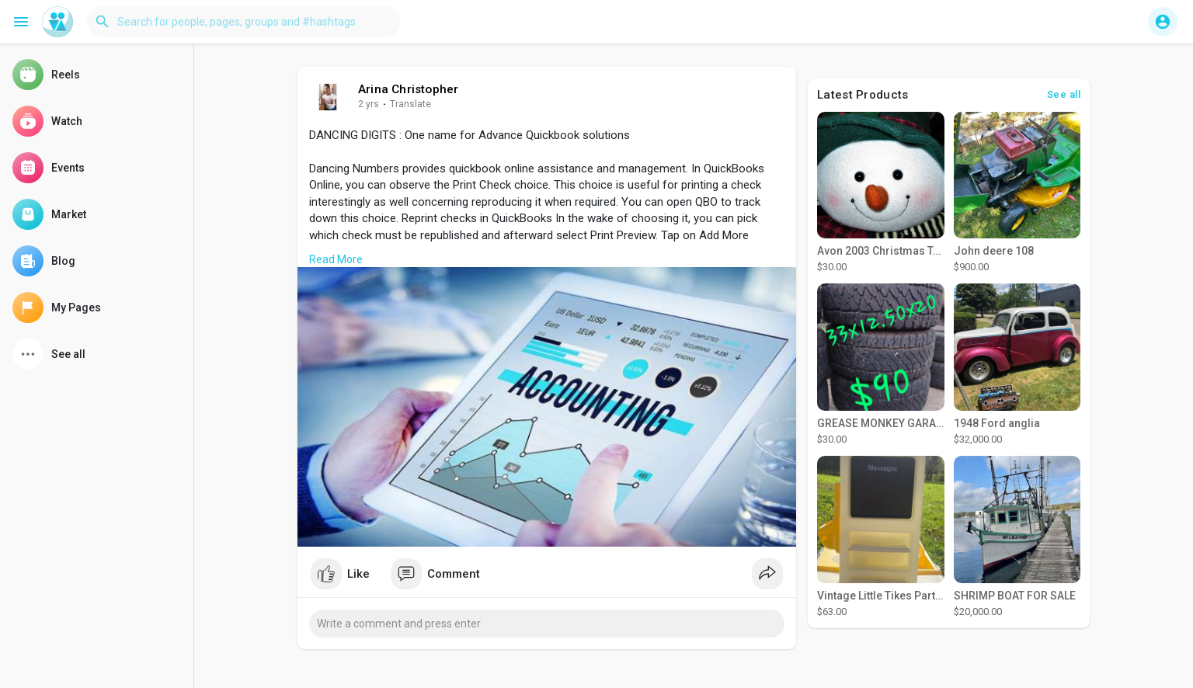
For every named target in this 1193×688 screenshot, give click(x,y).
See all (1064, 94)
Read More (336, 259)
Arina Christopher (408, 89)
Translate (410, 104)
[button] (244, 21)
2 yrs (368, 104)
